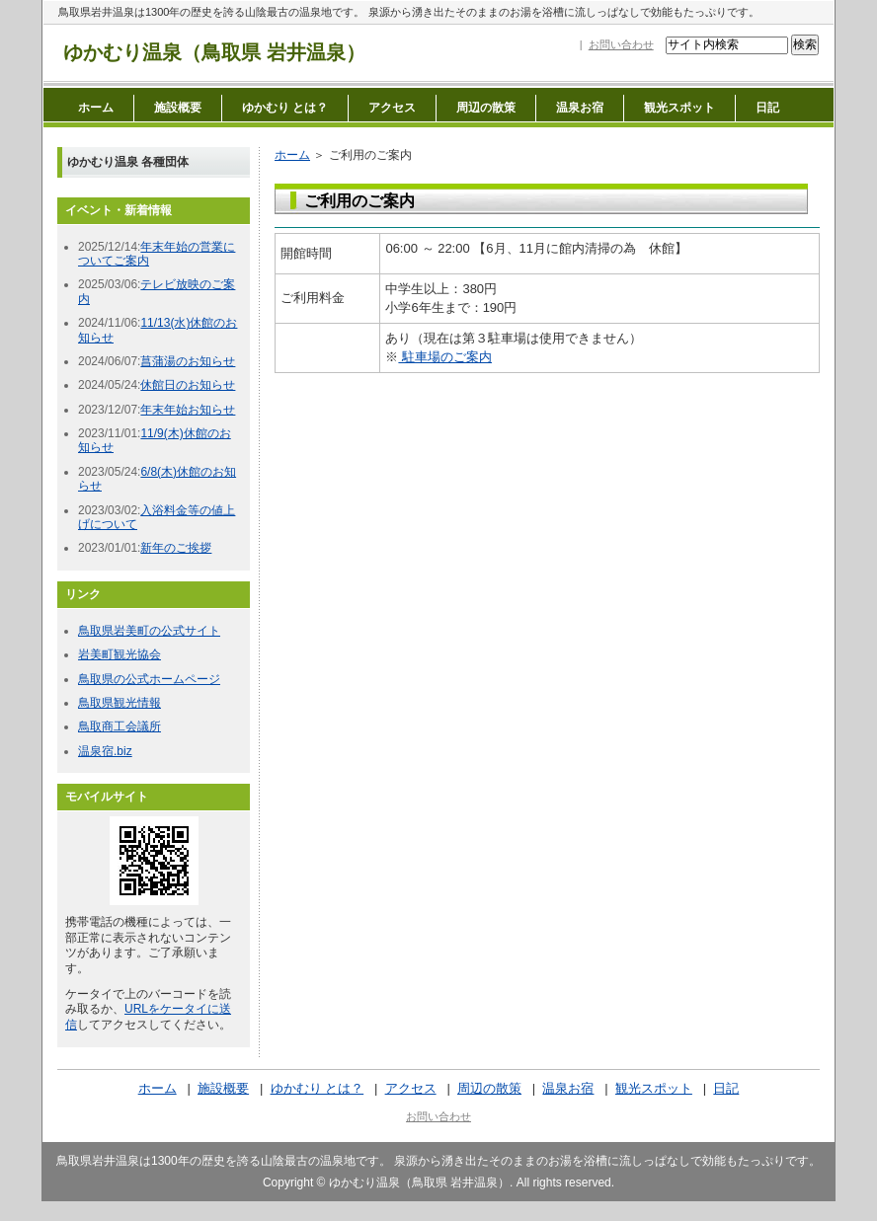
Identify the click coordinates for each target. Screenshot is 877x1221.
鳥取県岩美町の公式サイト (149, 631)
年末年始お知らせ (187, 410)
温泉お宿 (579, 107)
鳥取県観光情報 (119, 703)
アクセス (392, 107)
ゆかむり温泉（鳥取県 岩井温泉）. (421, 1182)
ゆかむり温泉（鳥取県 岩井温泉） (214, 52)
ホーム (96, 107)
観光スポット (679, 107)
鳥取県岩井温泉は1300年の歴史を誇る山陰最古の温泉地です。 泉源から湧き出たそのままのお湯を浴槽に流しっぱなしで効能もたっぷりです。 (408, 12)
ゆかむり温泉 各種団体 (128, 162)
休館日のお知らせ (187, 385)
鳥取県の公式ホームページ (149, 679)
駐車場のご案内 (445, 356)
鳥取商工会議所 (119, 726)
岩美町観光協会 (119, 654)
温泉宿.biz (105, 751)
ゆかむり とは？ (285, 107)
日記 (767, 107)
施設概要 (177, 107)
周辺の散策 (486, 107)
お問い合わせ (621, 44)
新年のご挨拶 (175, 548)
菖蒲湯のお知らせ (187, 361)
